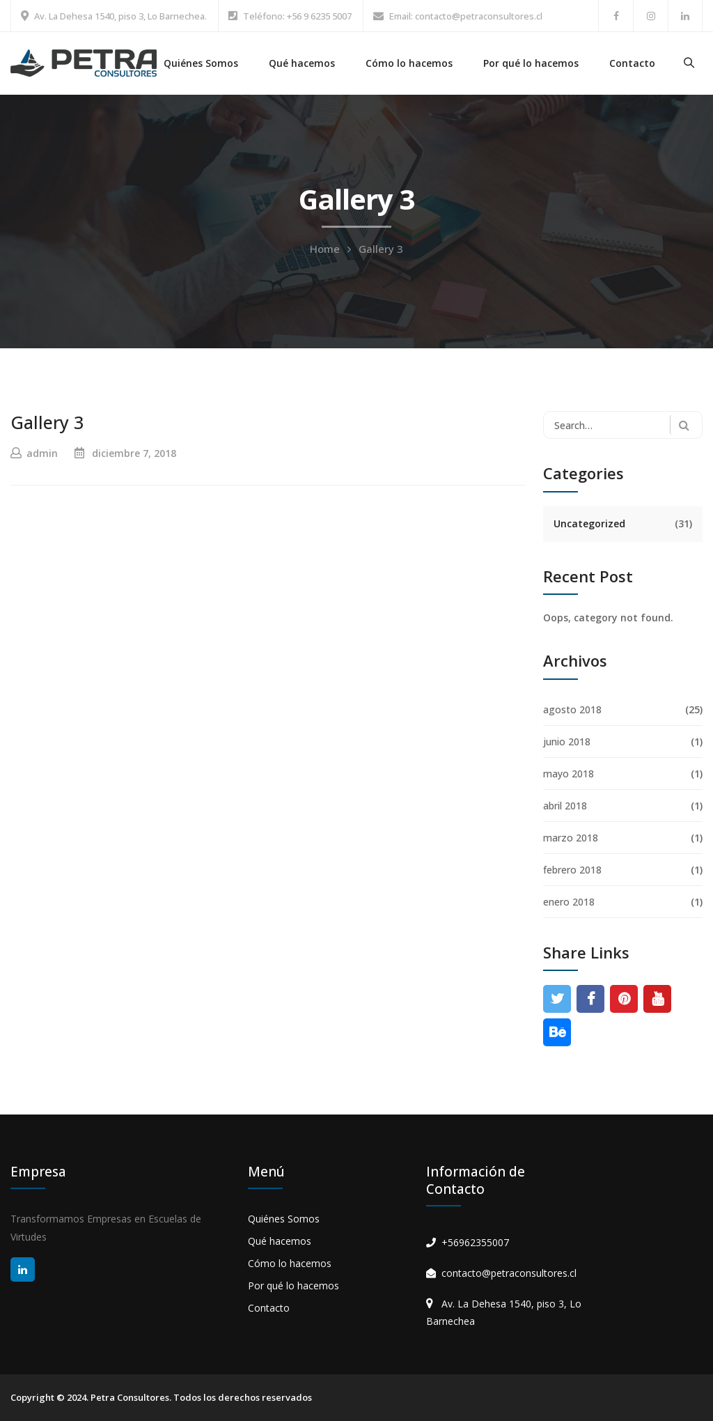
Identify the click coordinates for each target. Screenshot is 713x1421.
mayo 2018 (568, 773)
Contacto (632, 63)
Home (325, 249)
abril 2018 (565, 805)
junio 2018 (566, 741)
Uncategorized (589, 523)
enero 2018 (569, 901)
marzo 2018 (570, 837)
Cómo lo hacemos (409, 63)
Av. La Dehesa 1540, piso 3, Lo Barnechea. (120, 16)
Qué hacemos (302, 63)
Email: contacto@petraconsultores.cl (465, 16)
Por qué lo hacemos (531, 63)
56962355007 (478, 1242)
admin (42, 453)
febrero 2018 (572, 869)
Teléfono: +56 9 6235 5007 (297, 16)
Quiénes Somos (201, 63)
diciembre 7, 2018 (134, 453)
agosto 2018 (572, 709)
